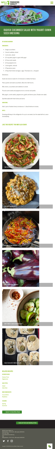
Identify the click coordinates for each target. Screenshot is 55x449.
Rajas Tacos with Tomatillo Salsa (27, 346)
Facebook (7, 441)
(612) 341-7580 (5, 433)
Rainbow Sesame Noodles (27, 229)
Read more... (27, 21)
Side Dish (4, 388)
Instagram (11, 441)
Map (3, 436)
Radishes (4, 397)
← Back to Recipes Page (12, 412)
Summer (4, 405)
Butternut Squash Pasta (27, 190)
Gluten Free (5, 377)
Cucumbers (5, 394)
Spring (4, 403)
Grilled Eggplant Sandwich (27, 268)
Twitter (3, 441)
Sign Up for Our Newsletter (27, 423)
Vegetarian (5, 379)
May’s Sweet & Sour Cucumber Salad (27, 307)
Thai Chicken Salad (27, 151)
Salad (3, 386)
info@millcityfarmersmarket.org (8, 434)
